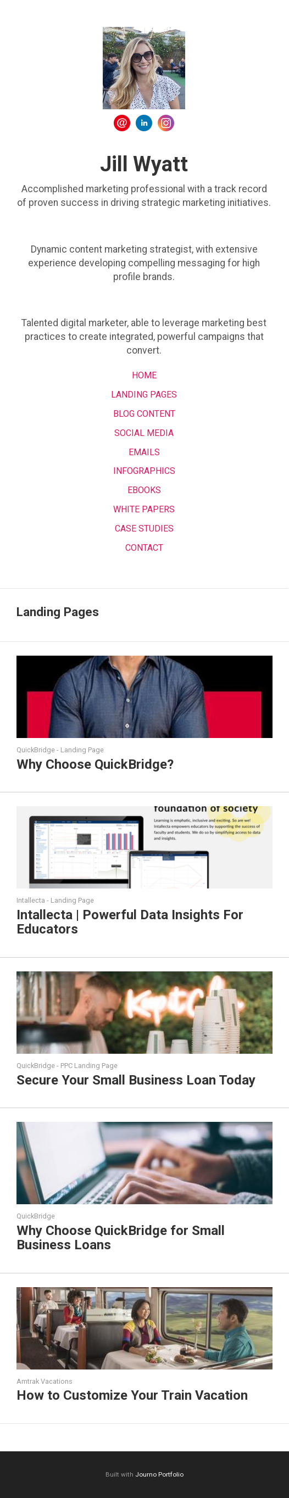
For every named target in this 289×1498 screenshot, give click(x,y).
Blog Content (144, 414)
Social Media (144, 433)
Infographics (144, 471)
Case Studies (144, 528)
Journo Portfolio (159, 1474)
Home (144, 375)
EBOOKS (144, 490)
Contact (144, 548)
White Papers (144, 509)
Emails (144, 452)
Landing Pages (144, 394)
